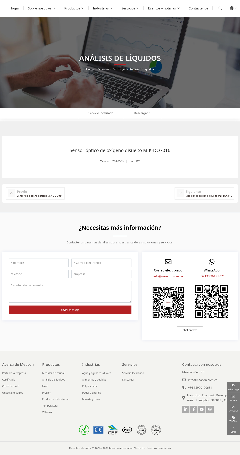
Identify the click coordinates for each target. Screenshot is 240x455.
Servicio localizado (101, 113)
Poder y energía (91, 392)
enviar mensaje (70, 310)
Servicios (128, 8)
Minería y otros (91, 399)
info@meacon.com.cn (168, 276)
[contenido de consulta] (70, 292)
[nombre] (39, 263)
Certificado (8, 379)
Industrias (101, 8)
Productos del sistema (55, 399)
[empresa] (101, 274)
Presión (46, 392)
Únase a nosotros (12, 392)
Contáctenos (198, 8)
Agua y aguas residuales (96, 373)
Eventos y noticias (162, 8)
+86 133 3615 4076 (212, 276)
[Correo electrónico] (101, 263)
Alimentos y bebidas (94, 379)
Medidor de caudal (53, 373)
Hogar (14, 8)
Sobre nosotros (40, 8)
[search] (219, 8)
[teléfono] (39, 274)
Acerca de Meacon (18, 364)
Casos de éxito (10, 386)
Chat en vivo (190, 330)
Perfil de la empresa (14, 373)
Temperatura (50, 405)
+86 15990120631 (200, 388)
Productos (72, 8)
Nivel (45, 386)
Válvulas (47, 412)
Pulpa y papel (90, 386)
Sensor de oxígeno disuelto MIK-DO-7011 (40, 195)
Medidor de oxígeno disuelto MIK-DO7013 (209, 195)
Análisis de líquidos (53, 379)
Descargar (141, 113)
